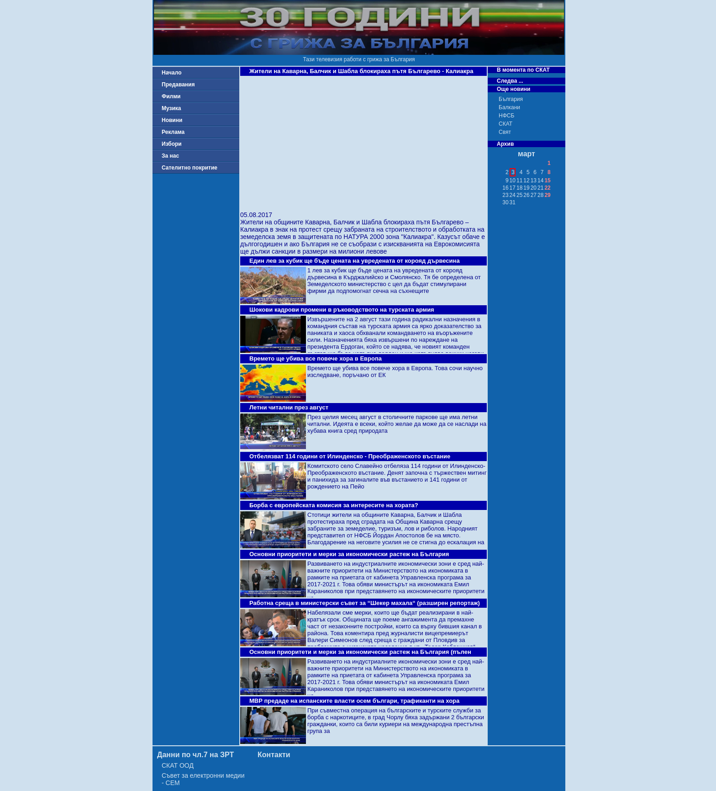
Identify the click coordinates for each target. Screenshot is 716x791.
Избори (172, 144)
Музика (171, 108)
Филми (171, 96)
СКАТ (505, 124)
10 (513, 180)
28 (540, 195)
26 (526, 195)
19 (526, 188)
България (511, 99)
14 (540, 180)
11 (519, 180)
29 (547, 195)
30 (505, 202)
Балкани (509, 107)
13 (534, 180)
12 (526, 180)
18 (519, 188)
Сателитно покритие (189, 168)
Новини (172, 120)
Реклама (173, 132)
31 (513, 202)
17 (513, 188)
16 (505, 188)
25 (519, 195)
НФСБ (506, 115)
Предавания (178, 84)
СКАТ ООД (178, 765)
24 (513, 195)
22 (547, 188)
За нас (170, 156)
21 (540, 188)
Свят (505, 132)
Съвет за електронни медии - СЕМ (203, 779)
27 (534, 195)
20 (534, 188)
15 (547, 180)
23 (505, 195)
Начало (171, 72)
